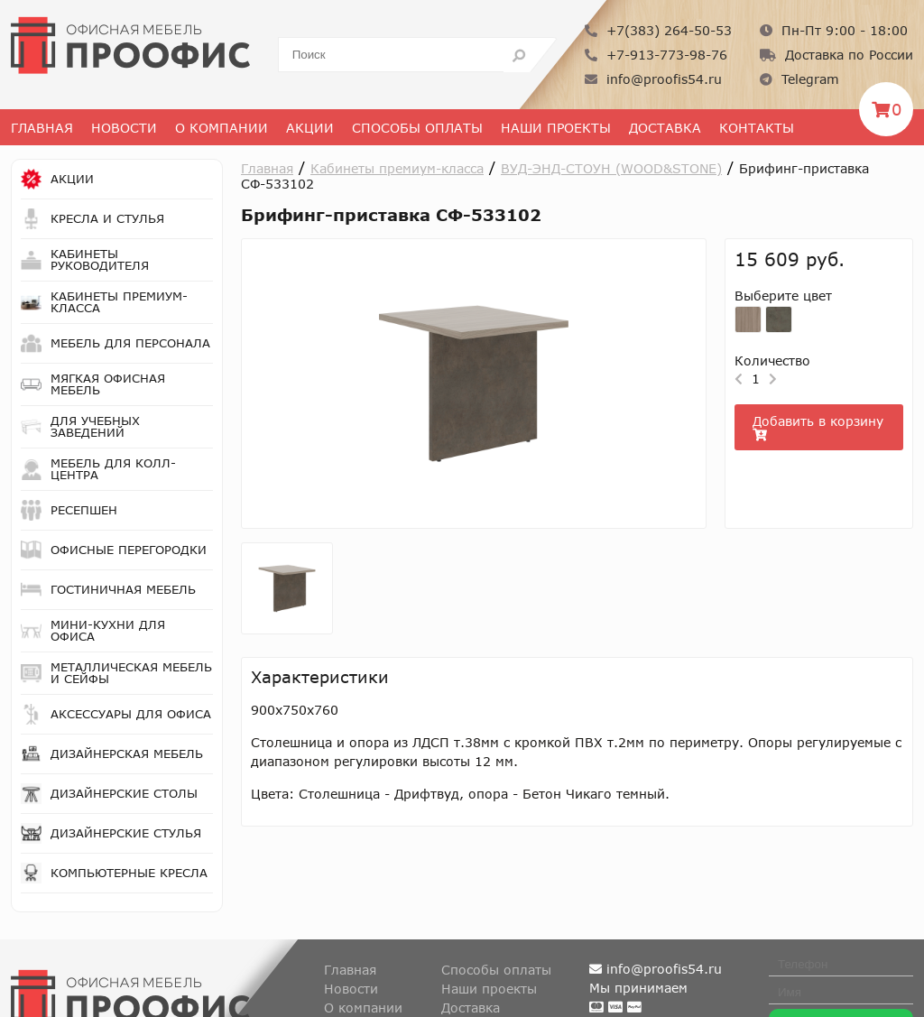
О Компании (221, 127)
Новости (124, 127)
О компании (363, 1007)
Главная (42, 127)
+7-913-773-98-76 (656, 54)
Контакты (756, 127)
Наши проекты (556, 127)
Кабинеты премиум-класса (397, 168)
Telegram (799, 79)
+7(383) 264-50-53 (658, 30)
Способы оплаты (417, 127)
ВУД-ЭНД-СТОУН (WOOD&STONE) (611, 168)
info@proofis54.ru (653, 79)
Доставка (665, 127)
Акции (310, 127)
